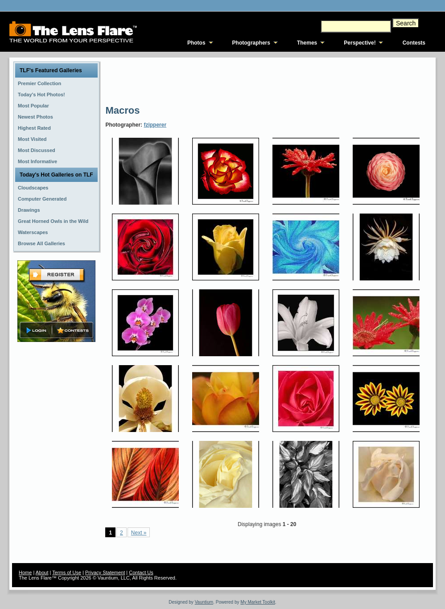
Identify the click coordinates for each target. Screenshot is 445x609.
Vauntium (204, 602)
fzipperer (155, 125)
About (42, 572)
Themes (307, 43)
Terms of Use (66, 572)
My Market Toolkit (257, 602)
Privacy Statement (105, 572)
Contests (414, 43)
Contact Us (141, 572)
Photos (196, 43)
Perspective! (359, 43)
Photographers (251, 43)
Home (25, 572)
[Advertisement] (267, 80)
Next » (139, 533)
